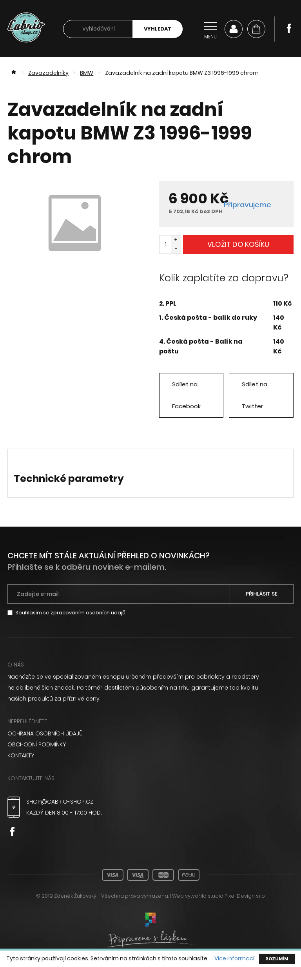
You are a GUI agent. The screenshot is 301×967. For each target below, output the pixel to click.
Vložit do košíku (238, 244)
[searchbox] (98, 29)
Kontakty (20, 755)
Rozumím (276, 959)
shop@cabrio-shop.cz (59, 802)
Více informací (234, 958)
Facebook (289, 28)
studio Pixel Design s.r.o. (236, 896)
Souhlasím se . (71, 612)
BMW (86, 73)
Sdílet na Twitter (254, 395)
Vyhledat (157, 29)
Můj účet (234, 29)
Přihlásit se (261, 594)
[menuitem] (150, 733)
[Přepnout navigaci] (210, 29)
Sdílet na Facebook (186, 395)
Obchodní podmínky (36, 744)
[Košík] (256, 29)
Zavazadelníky (48, 73)
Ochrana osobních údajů (45, 733)
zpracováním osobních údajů (88, 612)
